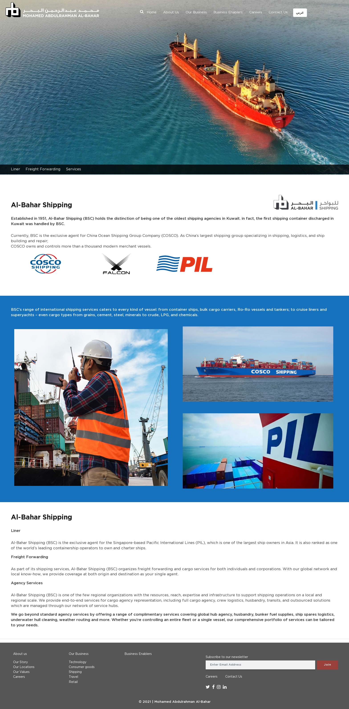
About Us (171, 12)
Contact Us (278, 12)
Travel (73, 677)
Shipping (75, 672)
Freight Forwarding (43, 169)
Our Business (196, 12)
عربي (300, 12)
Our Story (20, 662)
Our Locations (23, 667)
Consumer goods (82, 667)
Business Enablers (228, 12)
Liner (15, 169)
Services (73, 169)
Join (327, 665)
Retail (73, 682)
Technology (77, 662)
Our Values (21, 672)
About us (20, 654)
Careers (255, 12)
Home (151, 12)
